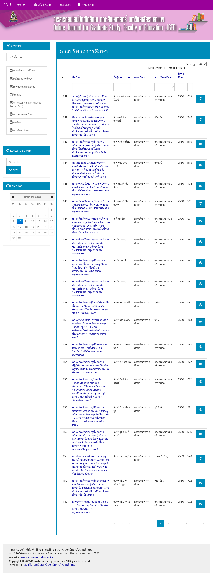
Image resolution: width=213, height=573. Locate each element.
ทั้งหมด (16, 57)
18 (26, 226)
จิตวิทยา (16, 94)
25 (26, 232)
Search (14, 170)
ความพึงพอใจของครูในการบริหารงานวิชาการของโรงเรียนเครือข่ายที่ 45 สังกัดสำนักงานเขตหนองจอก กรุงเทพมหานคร (90, 189)
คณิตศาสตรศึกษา (21, 78)
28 (45, 232)
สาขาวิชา (139, 77)
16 (13, 226)
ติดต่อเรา (65, 4)
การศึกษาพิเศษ (19, 130)
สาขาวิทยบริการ (163, 77)
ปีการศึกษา (181, 75)
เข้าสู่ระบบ (85, 4)
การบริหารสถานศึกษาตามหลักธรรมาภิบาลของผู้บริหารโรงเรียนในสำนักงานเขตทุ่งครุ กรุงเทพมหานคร (90, 507)
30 (13, 238)
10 (19, 221)
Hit (189, 77)
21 (45, 226)
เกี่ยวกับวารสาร (43, 4)
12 (32, 221)
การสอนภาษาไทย (21, 114)
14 (45, 221)
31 (19, 238)
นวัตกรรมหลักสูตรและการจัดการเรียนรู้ (25, 104)
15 (51, 221)
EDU (7, 4)
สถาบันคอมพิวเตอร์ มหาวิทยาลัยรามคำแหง (49, 565)
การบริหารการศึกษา (22, 70)
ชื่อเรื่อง (76, 77)
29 (51, 232)
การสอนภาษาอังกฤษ (23, 86)
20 (38, 226)
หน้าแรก (22, 4)
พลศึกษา (16, 122)
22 (51, 226)
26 (32, 232)
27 (38, 232)
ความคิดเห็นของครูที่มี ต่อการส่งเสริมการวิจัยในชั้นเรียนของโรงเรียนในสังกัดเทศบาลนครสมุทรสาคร (89, 350)
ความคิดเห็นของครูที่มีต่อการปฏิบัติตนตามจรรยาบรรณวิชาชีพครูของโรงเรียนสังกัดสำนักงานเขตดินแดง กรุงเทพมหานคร (90, 367)
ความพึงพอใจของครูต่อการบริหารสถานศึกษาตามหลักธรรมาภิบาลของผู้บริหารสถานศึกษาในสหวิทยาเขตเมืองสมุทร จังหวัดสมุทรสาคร (90, 246)
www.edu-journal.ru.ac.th (37, 557)
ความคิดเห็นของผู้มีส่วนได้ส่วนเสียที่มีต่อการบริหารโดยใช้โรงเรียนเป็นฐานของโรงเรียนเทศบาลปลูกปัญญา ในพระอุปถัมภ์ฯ (90, 308)
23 (13, 232)
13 (38, 221)
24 (19, 232)
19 (32, 226)
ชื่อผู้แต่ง (121, 77)
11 (26, 221)
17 (19, 226)
